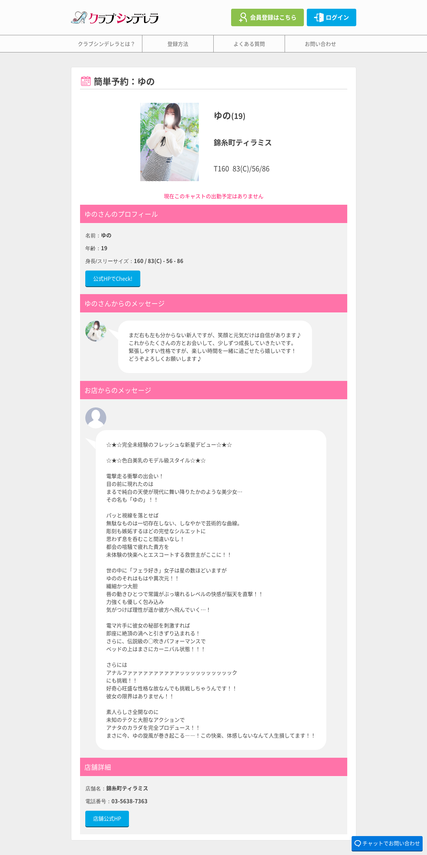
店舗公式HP (107, 818)
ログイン (337, 17)
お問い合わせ (320, 43)
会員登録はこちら (273, 17)
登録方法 (177, 43)
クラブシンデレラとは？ (106, 43)
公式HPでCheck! (112, 278)
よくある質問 (249, 43)
